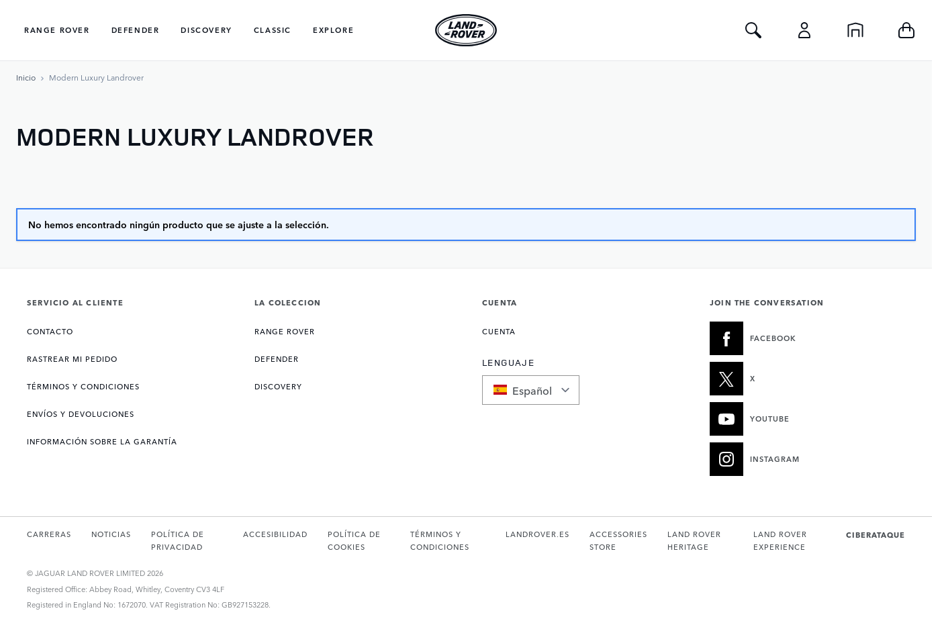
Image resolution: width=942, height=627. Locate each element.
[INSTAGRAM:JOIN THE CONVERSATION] (807, 459)
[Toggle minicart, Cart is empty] (906, 30)
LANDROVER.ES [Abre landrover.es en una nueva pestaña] (537, 534)
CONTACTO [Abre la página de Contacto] (50, 331)
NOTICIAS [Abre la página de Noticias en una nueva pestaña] (111, 534)
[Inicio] (855, 30)
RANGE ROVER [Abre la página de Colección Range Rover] (284, 331)
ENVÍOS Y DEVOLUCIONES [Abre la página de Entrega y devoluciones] (80, 414)
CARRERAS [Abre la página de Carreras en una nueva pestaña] (49, 534)
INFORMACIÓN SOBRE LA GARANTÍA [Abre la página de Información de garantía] (102, 441)
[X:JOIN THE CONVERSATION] (807, 378)
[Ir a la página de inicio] (26, 77)
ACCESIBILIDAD (275, 534)
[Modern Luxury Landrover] (96, 77)
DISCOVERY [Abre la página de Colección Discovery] (278, 386)
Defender (135, 30)
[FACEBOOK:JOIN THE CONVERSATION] (807, 338)
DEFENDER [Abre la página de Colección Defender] (276, 359)
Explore (333, 30)
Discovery (206, 30)
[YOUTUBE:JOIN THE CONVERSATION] (807, 419)
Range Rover (57, 30)
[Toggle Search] (753, 30)
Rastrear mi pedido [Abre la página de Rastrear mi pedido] (72, 359)
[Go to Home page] (466, 30)
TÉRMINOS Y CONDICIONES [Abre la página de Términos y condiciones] (83, 386)
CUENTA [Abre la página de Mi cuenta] (499, 331)
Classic (272, 30)
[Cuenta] (804, 30)
